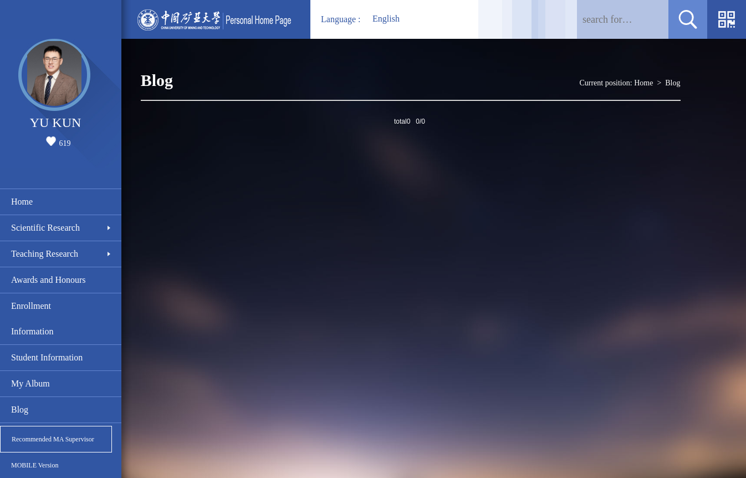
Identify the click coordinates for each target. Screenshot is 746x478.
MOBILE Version (34, 465)
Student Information (47, 357)
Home (22, 201)
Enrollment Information (32, 318)
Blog (19, 409)
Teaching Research (44, 253)
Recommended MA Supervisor (53, 439)
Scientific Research (45, 227)
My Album (30, 383)
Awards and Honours (48, 279)
